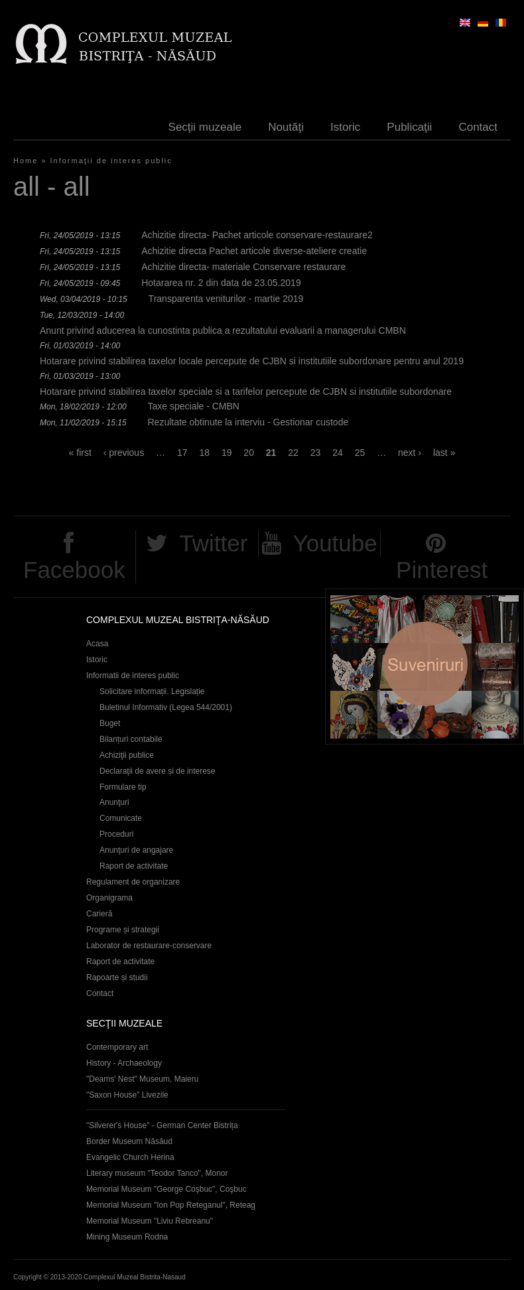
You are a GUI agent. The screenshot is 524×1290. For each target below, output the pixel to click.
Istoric (345, 127)
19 (227, 452)
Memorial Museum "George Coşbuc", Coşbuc (166, 1189)
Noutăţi (286, 127)
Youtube (335, 543)
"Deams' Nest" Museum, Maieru (142, 1079)
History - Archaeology (124, 1063)
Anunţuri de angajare (136, 850)
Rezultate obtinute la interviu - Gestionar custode (247, 422)
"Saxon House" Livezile (127, 1095)
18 (204, 452)
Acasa (97, 643)
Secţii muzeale (205, 127)
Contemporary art (117, 1047)
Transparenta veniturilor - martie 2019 (226, 298)
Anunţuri (114, 802)
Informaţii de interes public (111, 161)
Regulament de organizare (133, 882)
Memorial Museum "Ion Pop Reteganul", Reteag (170, 1205)
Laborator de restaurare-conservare (149, 945)
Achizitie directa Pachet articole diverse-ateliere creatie (254, 251)
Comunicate (120, 818)
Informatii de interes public (132, 675)
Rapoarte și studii (117, 977)
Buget (109, 723)
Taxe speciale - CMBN (193, 406)
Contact (477, 127)
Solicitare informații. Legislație (152, 691)
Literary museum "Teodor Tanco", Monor (157, 1173)
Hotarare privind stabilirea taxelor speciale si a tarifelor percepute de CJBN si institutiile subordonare (246, 391)
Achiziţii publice (126, 755)
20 (248, 452)
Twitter (213, 543)
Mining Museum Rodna (127, 1237)
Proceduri (116, 834)
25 (360, 452)
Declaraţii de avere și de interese (157, 771)
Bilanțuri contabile (131, 739)
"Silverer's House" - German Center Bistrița (162, 1125)
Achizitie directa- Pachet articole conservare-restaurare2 (257, 235)
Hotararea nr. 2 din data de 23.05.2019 (221, 282)
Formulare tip (123, 787)
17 (182, 452)
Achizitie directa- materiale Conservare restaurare (243, 266)
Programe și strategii (122, 929)
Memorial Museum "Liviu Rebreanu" (149, 1221)
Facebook (74, 570)
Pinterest (442, 570)
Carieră (99, 913)
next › (409, 452)
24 (337, 452)
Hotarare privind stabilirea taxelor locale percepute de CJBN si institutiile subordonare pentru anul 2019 (252, 361)
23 (315, 452)
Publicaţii (409, 127)
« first (80, 452)
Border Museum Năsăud (129, 1141)
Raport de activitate (133, 866)
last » (444, 452)
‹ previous (123, 452)
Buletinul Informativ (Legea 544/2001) (165, 707)
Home (25, 161)
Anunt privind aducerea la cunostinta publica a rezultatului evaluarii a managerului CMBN (223, 330)
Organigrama (109, 897)
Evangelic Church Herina (130, 1157)
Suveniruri (424, 667)
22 (293, 452)
